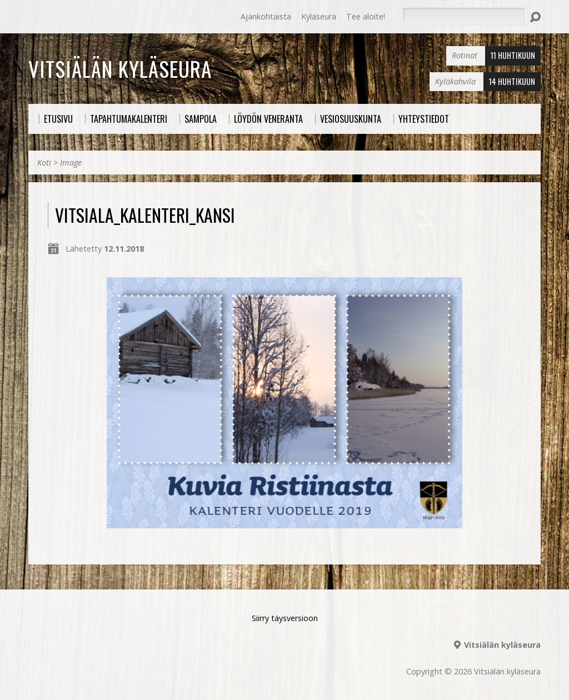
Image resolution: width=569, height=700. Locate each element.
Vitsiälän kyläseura (120, 68)
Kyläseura (318, 16)
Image (71, 162)
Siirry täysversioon (285, 618)
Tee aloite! (365, 16)
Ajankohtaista (266, 16)
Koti (44, 162)
